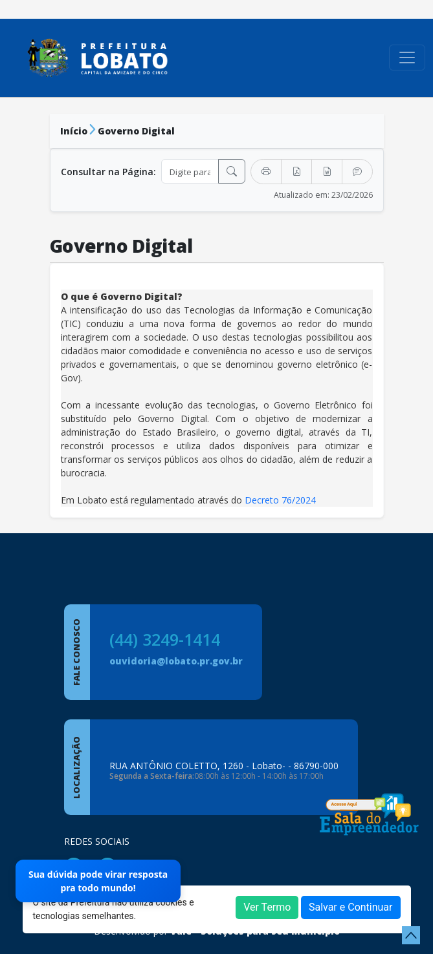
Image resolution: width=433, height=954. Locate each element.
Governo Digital (136, 131)
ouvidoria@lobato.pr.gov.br (176, 661)
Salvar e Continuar (351, 907)
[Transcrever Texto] (357, 171)
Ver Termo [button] (267, 907)
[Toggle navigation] (407, 57)
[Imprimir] (266, 171)
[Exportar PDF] (296, 171)
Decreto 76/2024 (280, 500)
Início (73, 131)
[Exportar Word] (326, 171)
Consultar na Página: (108, 171)
